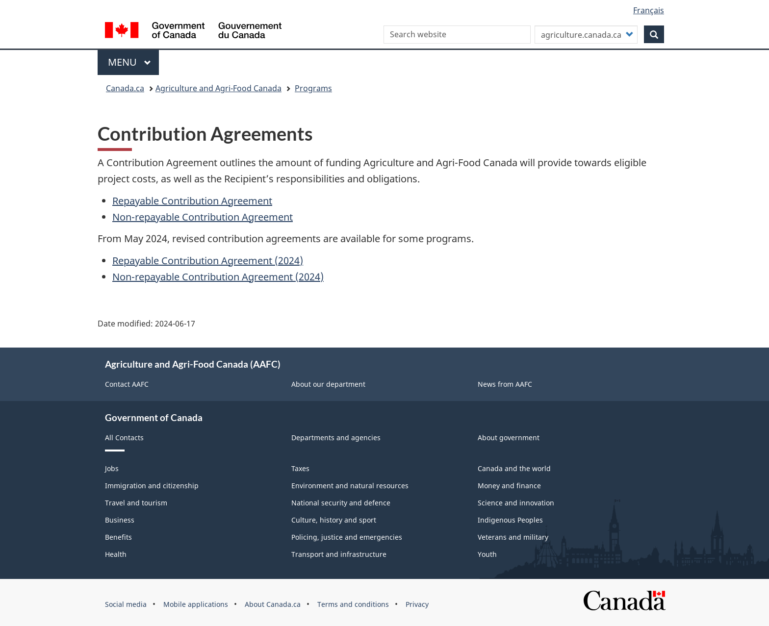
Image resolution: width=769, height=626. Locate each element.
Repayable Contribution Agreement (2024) (207, 260)
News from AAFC (505, 384)
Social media (126, 604)
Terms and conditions (353, 604)
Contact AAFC (127, 384)
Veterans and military (513, 537)
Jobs (112, 468)
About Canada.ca (273, 604)
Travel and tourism (136, 502)
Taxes (300, 468)
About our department (328, 384)
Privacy (417, 604)
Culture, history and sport (333, 520)
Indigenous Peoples (510, 520)
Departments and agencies (336, 437)
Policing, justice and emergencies (346, 537)
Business (119, 520)
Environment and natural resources (350, 485)
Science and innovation (516, 502)
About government (508, 437)
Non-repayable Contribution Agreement (202, 217)
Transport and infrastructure (338, 554)
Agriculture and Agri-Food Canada (218, 88)
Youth (487, 554)
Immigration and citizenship (152, 485)
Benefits (118, 537)
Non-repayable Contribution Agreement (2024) (218, 276)
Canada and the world (514, 468)
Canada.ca (125, 88)
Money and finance (509, 485)
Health (116, 554)
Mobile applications (195, 604)
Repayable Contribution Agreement (192, 200)
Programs (313, 88)
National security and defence (340, 502)
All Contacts (124, 437)
